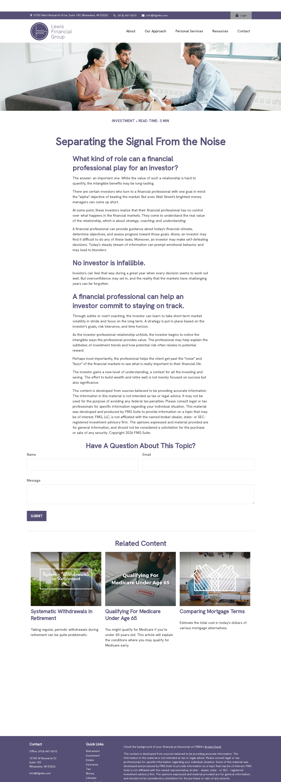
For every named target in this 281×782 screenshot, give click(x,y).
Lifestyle (91, 766)
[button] (130, 19)
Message (33, 469)
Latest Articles (95, 771)
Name (31, 443)
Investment (93, 744)
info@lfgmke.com (154, 4)
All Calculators (95, 780)
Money (90, 762)
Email (147, 443)
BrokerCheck (213, 735)
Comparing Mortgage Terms (212, 599)
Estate (90, 748)
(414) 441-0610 (125, 4)
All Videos (92, 775)
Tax (88, 757)
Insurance (92, 753)
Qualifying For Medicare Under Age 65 (132, 603)
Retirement (93, 739)
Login (241, 4)
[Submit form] (36, 504)
